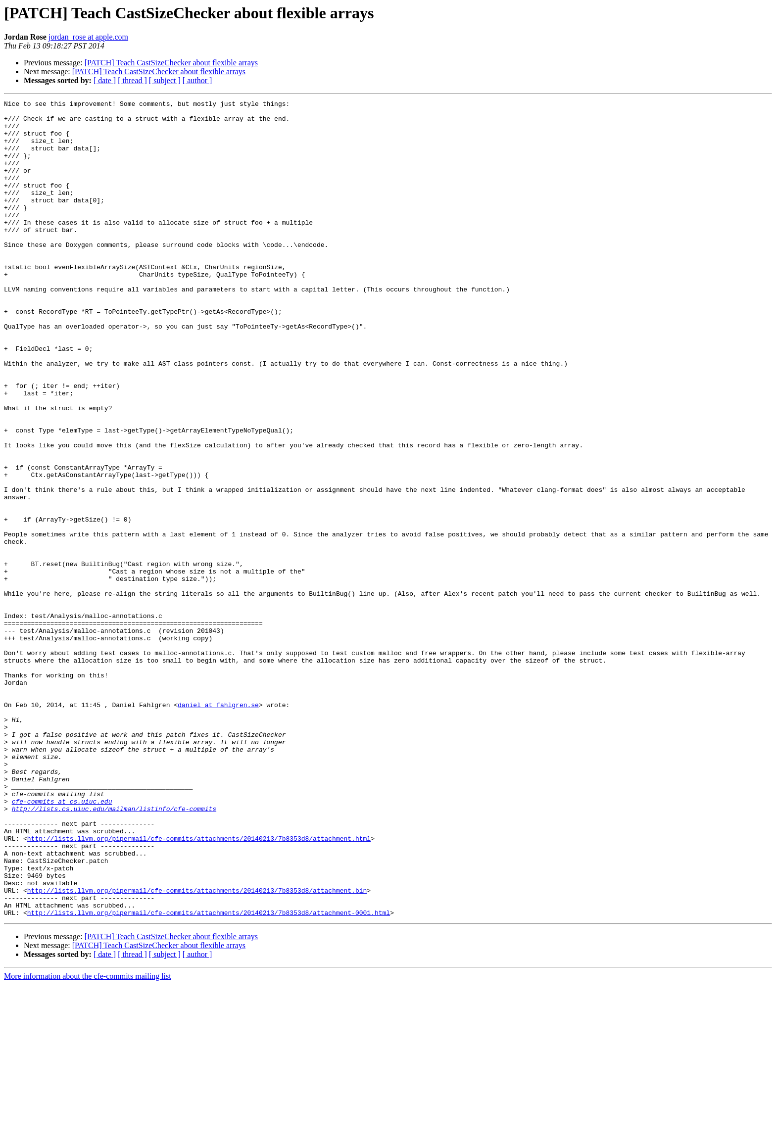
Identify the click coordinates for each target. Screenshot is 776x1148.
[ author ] (197, 80)
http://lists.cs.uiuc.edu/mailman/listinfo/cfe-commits (114, 951)
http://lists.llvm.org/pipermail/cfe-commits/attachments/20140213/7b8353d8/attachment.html (199, 986)
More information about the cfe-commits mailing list (87, 1139)
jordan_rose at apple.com (88, 37)
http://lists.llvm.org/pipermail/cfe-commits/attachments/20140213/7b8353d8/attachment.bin (197, 1049)
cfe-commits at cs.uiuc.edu (62, 942)
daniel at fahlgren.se (218, 826)
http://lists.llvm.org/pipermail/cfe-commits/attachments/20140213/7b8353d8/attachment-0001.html (208, 1075)
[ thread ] (132, 80)
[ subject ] (165, 80)
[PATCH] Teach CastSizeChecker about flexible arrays (171, 62)
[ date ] (105, 80)
